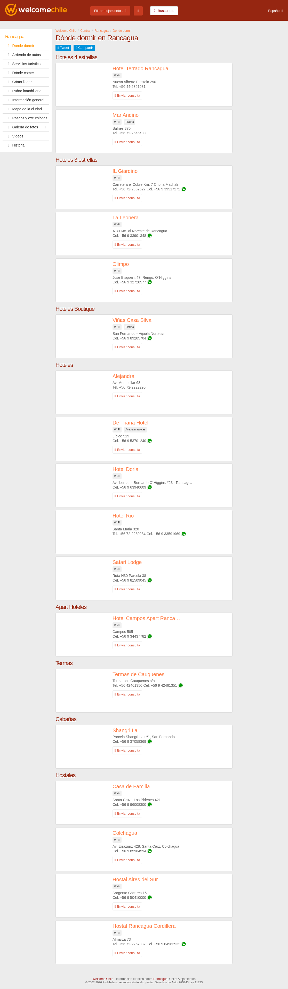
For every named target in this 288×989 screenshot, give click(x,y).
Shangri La (125, 730)
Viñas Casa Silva (132, 320)
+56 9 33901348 (133, 236)
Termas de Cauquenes (138, 674)
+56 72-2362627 (132, 189)
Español (274, 11)
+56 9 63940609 (133, 487)
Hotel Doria (125, 469)
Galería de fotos (27, 127)
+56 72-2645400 (132, 133)
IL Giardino (125, 171)
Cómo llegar (18, 82)
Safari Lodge (127, 562)
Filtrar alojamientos (108, 11)
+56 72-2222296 (132, 387)
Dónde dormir (19, 46)
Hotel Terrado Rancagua (140, 68)
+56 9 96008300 (133, 804)
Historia (15, 145)
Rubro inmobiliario (23, 91)
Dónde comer (19, 73)
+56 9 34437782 (133, 636)
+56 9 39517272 (167, 189)
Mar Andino (126, 115)
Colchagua (125, 833)
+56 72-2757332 (132, 944)
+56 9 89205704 (133, 338)
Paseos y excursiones (26, 118)
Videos (14, 136)
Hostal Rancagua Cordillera (144, 926)
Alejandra (123, 376)
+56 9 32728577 (133, 282)
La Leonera (126, 217)
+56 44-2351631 (132, 86)
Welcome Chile (102, 979)
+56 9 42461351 (164, 685)
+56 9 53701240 (133, 441)
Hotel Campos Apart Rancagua (148, 618)
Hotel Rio (123, 516)
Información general (24, 100)
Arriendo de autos (23, 55)
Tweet (64, 48)
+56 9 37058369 (133, 741)
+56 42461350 (130, 685)
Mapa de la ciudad (23, 109)
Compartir (85, 48)
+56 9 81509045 (133, 580)
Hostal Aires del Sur (135, 879)
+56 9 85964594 (133, 851)
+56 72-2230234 (132, 534)
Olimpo (121, 264)
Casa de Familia (131, 786)
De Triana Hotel (130, 423)
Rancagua (14, 36)
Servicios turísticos (23, 64)
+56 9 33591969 (167, 534)
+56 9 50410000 (133, 897)
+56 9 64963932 (167, 944)
